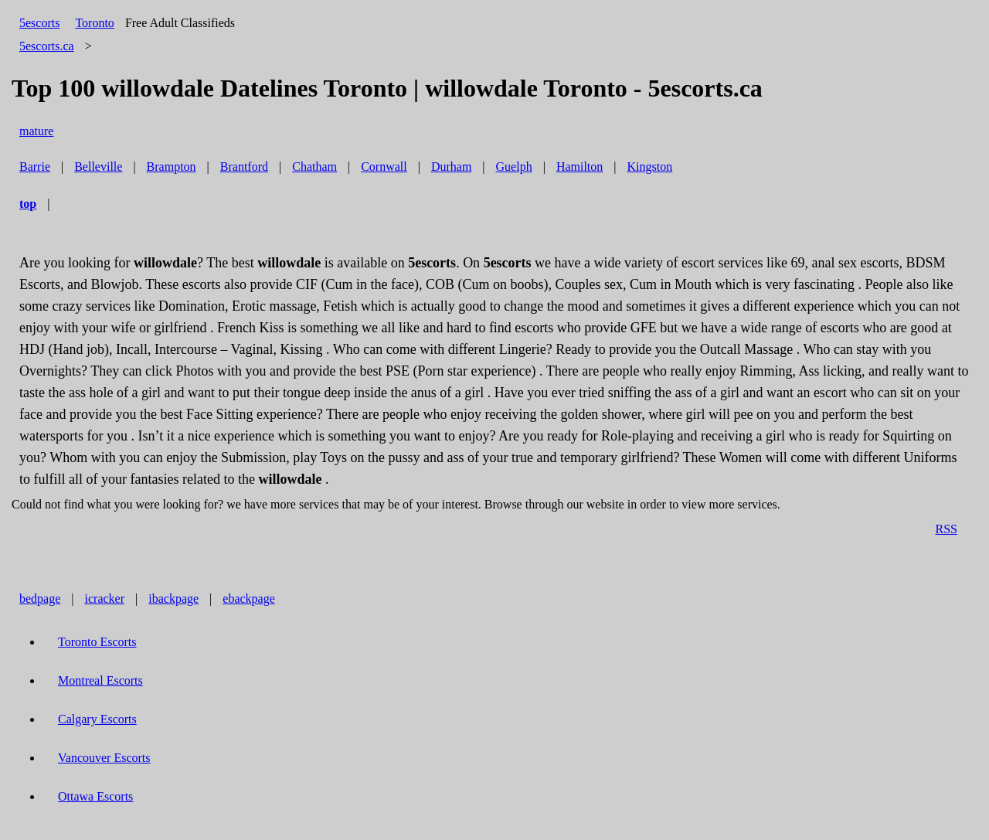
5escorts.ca (46, 46)
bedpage (39, 598)
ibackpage (173, 598)
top (27, 203)
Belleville (98, 166)
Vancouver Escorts (104, 757)
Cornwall (384, 166)
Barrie (34, 166)
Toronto (94, 22)
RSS (946, 529)
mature (36, 131)
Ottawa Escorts (95, 796)
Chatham (314, 166)
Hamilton (579, 166)
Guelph (514, 166)
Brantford (244, 166)
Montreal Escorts (100, 680)
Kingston (650, 166)
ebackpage (249, 598)
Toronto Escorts (97, 641)
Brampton (171, 166)
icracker (105, 598)
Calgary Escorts (97, 719)
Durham (451, 166)
